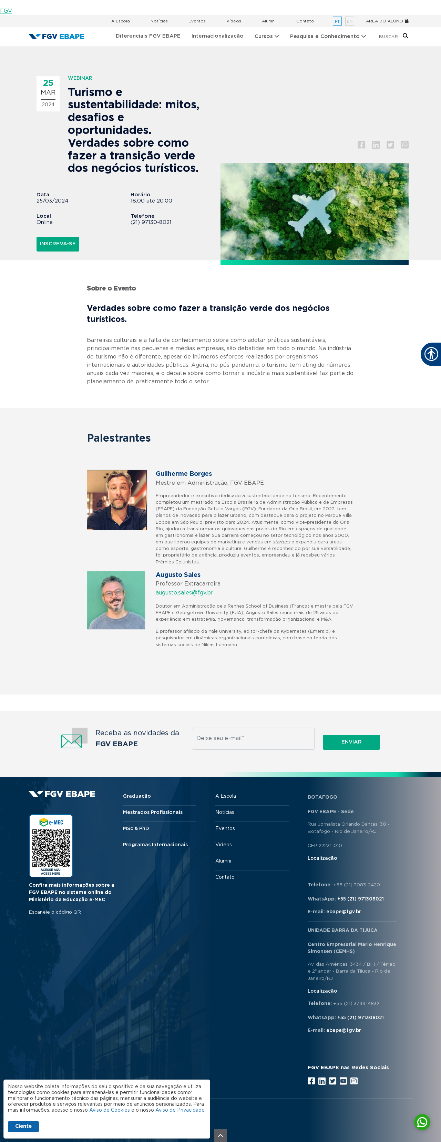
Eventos (197, 21)
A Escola (120, 21)
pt (337, 21)
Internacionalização (218, 36)
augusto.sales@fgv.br (184, 592)
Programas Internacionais (155, 845)
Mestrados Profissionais (153, 812)
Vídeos (233, 21)
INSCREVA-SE (58, 243)
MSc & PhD (136, 828)
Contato (305, 21)
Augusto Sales (178, 575)
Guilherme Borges (184, 474)
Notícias (159, 21)
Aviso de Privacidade (180, 1110)
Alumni (269, 21)
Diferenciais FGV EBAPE (148, 36)
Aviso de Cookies (109, 1110)
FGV (6, 11)
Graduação (137, 796)
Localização (322, 858)
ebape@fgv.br (343, 911)
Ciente (23, 1126)
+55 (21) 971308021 (360, 899)
